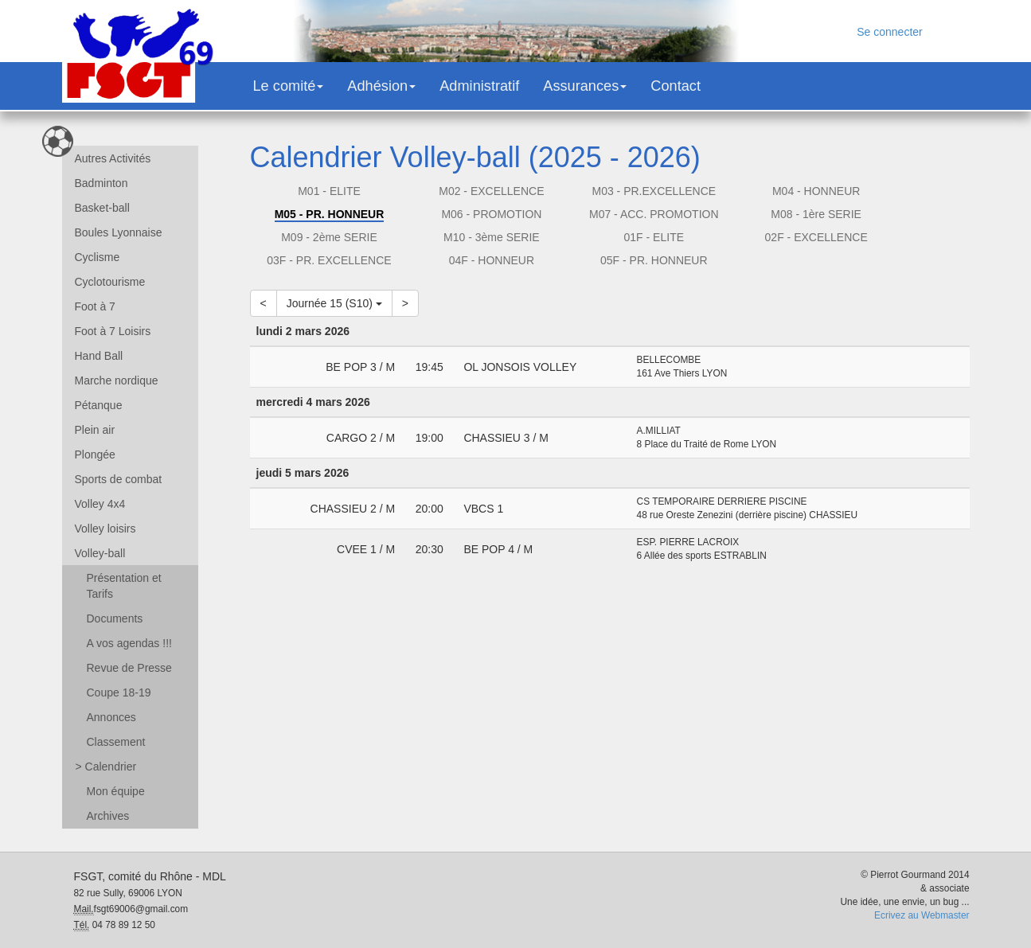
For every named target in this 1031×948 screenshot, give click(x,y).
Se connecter (890, 31)
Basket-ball (102, 207)
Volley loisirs (105, 528)
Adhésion (381, 86)
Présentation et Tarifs (124, 586)
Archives (108, 816)
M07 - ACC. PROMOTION (654, 214)
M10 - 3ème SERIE (491, 237)
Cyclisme (97, 257)
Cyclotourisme (110, 281)
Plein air (95, 429)
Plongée (95, 454)
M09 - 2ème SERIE (329, 237)
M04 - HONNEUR (816, 191)
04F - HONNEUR (491, 260)
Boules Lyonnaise (118, 232)
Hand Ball (99, 355)
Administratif (479, 86)
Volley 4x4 (100, 503)
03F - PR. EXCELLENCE (329, 260)
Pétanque (99, 405)
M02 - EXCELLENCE (491, 191)
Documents (115, 618)
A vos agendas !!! (129, 643)
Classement (116, 741)
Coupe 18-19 (119, 692)
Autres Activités (113, 158)
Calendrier (106, 766)
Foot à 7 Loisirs (113, 331)
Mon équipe (116, 791)
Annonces (111, 717)
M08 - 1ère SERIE (816, 214)
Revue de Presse (129, 667)
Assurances (585, 86)
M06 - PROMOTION (491, 214)
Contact (675, 86)
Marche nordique (116, 380)
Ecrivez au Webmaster (921, 915)
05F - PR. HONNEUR (654, 260)
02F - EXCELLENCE (816, 237)
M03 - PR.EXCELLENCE (654, 191)
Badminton (101, 183)
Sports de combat (118, 479)
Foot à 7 (95, 306)
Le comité (288, 86)
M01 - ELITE (329, 191)
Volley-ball (100, 553)
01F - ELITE (654, 237)
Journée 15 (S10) (334, 303)
